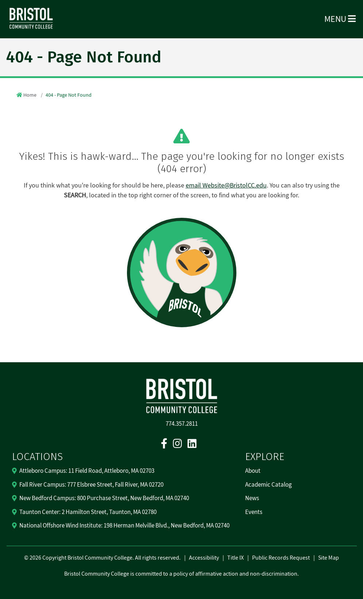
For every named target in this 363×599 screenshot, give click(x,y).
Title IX (235, 557)
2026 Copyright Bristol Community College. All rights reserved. (104, 557)
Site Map (328, 557)
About (252, 471)
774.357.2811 (182, 424)
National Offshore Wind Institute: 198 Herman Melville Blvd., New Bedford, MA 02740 (124, 526)
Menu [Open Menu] (340, 19)
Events (253, 512)
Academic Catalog (268, 485)
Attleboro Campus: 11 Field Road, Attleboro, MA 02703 (86, 471)
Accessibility (204, 557)
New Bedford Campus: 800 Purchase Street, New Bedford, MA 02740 (104, 498)
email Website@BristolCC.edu (226, 185)
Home (29, 95)
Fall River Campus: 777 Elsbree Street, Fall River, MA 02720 (91, 485)
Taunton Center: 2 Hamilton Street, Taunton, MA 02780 (88, 512)
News (252, 498)
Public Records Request (281, 557)
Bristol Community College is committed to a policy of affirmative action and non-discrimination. (181, 573)
